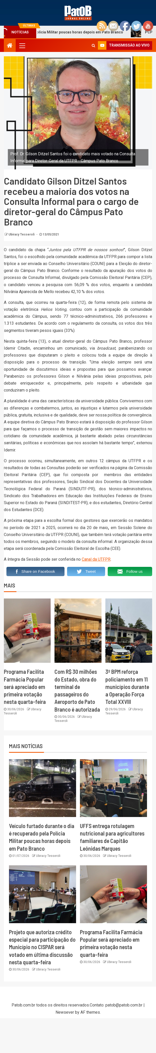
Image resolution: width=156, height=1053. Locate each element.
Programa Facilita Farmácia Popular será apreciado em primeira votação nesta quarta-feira (25, 686)
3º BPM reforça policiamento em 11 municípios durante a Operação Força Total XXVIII (127, 686)
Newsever (65, 1012)
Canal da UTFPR (96, 559)
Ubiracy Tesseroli (21, 234)
